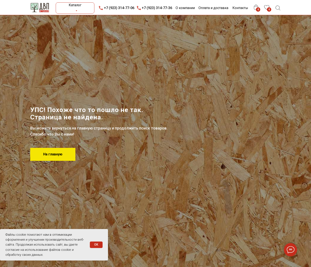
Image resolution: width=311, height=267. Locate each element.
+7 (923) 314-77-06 (119, 8)
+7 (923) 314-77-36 (157, 8)
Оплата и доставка (213, 8)
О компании (185, 8)
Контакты (240, 8)
